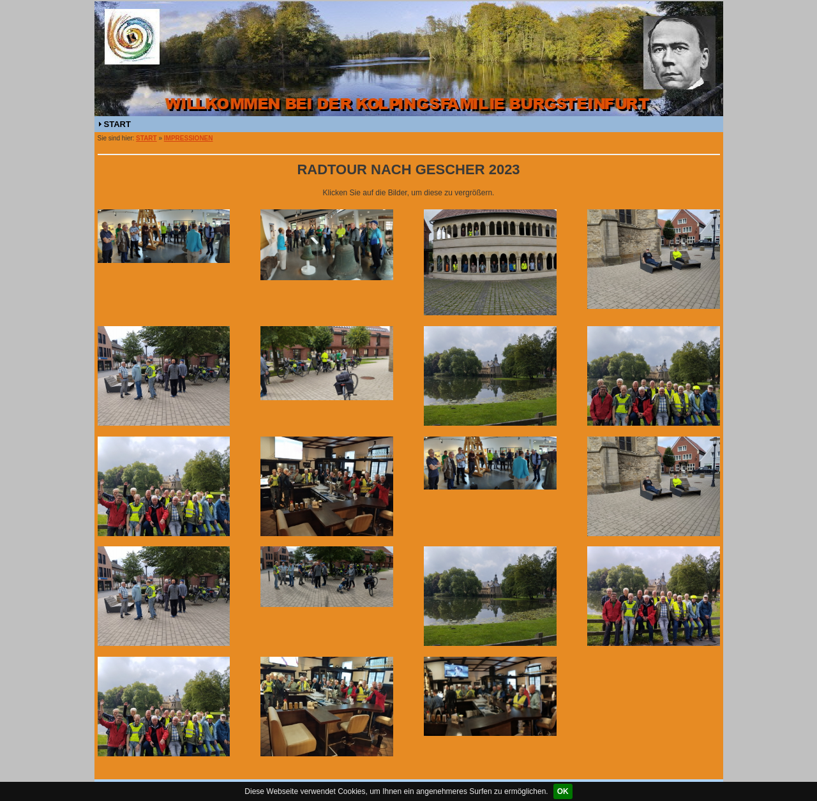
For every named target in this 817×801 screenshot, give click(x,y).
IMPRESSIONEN (188, 138)
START (117, 124)
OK (563, 791)
